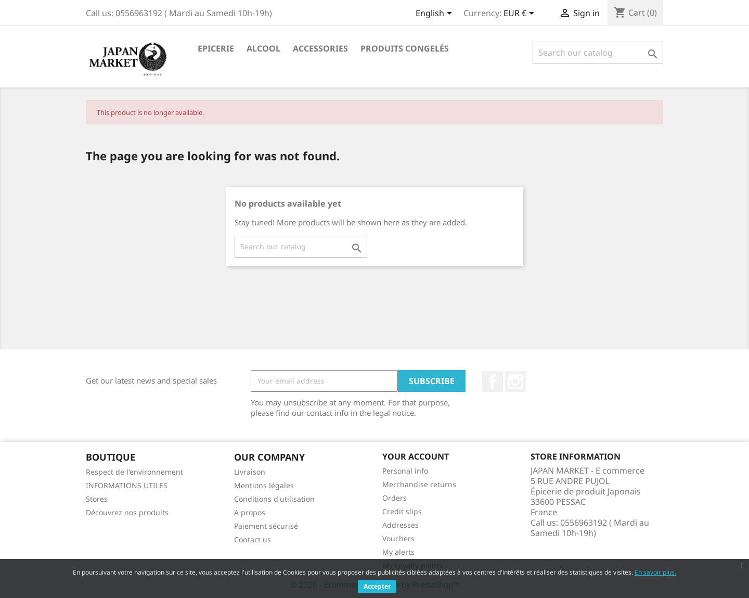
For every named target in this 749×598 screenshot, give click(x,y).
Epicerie (216, 48)
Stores (97, 499)
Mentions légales (264, 485)
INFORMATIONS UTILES (126, 485)
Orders (394, 498)
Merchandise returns (419, 484)
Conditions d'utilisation (274, 499)
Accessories (320, 48)
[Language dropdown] (436, 14)
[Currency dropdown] (520, 14)
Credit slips (402, 511)
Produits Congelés (404, 48)
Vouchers (398, 538)
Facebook (492, 381)
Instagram (515, 381)
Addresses (400, 525)
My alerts (398, 552)
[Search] (598, 52)
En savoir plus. (655, 572)
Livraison (249, 472)
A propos (249, 512)
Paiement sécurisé (266, 526)
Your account (415, 456)
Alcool (263, 48)
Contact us (252, 539)
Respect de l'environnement (134, 472)
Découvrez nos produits (127, 512)
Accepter (377, 586)
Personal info (405, 471)
